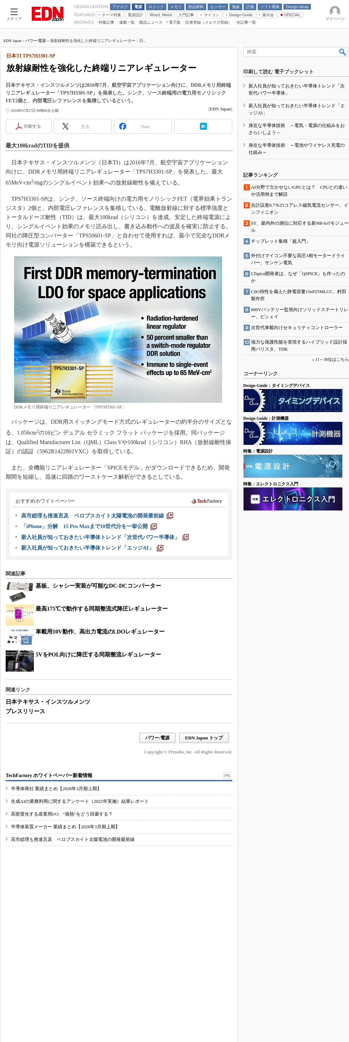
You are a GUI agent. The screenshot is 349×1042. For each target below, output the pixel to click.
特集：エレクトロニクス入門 (270, 483)
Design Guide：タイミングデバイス (276, 385)
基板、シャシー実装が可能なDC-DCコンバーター (98, 586)
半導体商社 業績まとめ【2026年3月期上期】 (56, 788)
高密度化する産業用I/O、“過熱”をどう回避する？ (62, 814)
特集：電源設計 (258, 451)
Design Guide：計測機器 (266, 418)
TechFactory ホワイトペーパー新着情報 (49, 775)
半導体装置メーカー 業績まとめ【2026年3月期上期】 (65, 826)
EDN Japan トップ (204, 737)
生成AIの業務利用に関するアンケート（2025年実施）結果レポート (80, 801)
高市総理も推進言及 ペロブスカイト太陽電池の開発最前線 (73, 839)
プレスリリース (25, 711)
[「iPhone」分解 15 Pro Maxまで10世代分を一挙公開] (89, 526)
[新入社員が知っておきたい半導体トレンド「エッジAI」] (92, 548)
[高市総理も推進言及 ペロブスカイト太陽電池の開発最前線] (97, 516)
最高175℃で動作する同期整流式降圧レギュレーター (102, 609)
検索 (343, 52)
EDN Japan (12, 40)
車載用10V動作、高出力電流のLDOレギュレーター (100, 632)
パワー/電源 (35, 40)
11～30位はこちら (332, 359)
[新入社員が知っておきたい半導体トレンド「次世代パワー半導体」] (105, 537)
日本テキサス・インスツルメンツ (48, 702)
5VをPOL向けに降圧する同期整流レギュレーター (98, 655)
